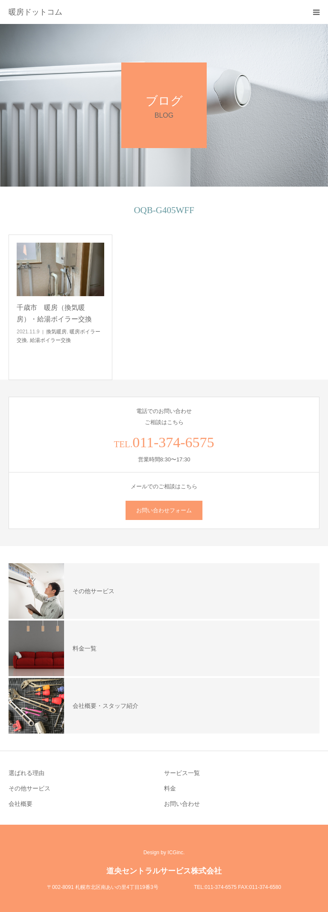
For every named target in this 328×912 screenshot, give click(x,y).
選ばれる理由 (26, 772)
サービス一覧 (182, 772)
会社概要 (20, 803)
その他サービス (29, 788)
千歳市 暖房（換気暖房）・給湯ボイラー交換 (54, 313)
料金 (170, 788)
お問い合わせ (182, 803)
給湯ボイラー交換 (50, 340)
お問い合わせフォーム (164, 510)
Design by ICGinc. (164, 853)
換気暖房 (56, 332)
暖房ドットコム (35, 12)
